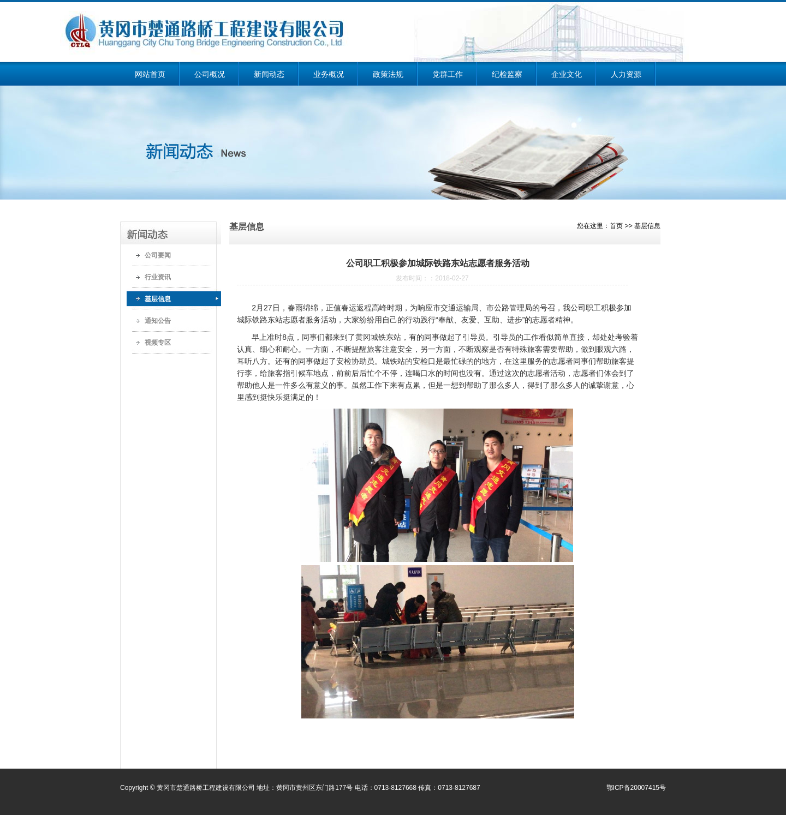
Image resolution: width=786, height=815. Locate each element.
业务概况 (328, 74)
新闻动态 (269, 74)
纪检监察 (507, 74)
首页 (616, 226)
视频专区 (158, 342)
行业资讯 (158, 277)
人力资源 (626, 74)
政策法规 (388, 74)
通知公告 (158, 321)
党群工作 (447, 74)
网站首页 (150, 74)
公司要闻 (158, 255)
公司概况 (209, 74)
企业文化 (566, 74)
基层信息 (158, 299)
